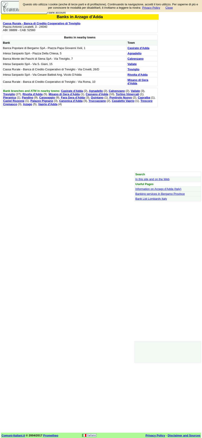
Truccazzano (97, 101)
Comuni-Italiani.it (13, 435)
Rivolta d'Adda (138, 74)
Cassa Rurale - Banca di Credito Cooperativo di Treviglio (41, 23)
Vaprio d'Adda (48, 104)
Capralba (144, 97)
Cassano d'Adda (97, 94)
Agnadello (135, 53)
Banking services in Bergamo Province (160, 193)
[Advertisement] (80, 139)
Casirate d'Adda (138, 48)
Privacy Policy (151, 7)
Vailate (132, 64)
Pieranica (9, 97)
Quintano (97, 97)
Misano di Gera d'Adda (64, 94)
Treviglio (133, 69)
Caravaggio (47, 97)
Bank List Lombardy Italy (151, 198)
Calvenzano (136, 58)
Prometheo (50, 435)
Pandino (27, 97)
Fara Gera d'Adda (73, 97)
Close (169, 7)
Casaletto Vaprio (123, 101)
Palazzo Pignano (41, 101)
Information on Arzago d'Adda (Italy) (158, 189)
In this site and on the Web (152, 179)
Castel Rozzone (13, 101)
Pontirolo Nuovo (121, 97)
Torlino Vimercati (127, 94)
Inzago (27, 104)
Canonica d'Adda (71, 101)
